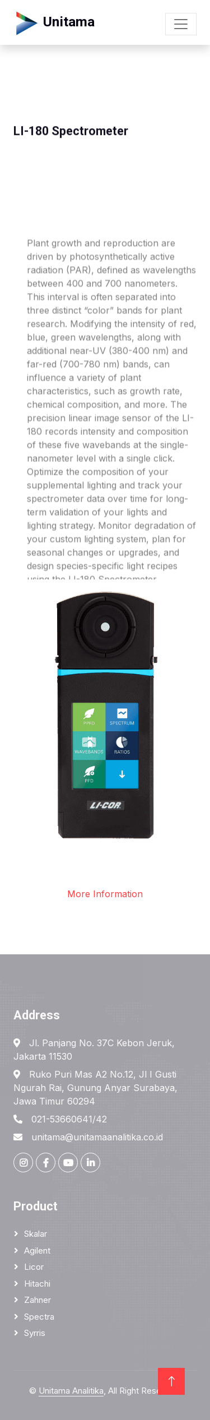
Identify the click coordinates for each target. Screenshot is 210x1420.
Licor (34, 1266)
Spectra (39, 1316)
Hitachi (37, 1283)
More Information (105, 893)
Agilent (37, 1250)
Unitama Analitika (71, 1390)
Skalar (35, 1233)
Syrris (34, 1333)
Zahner (37, 1299)
